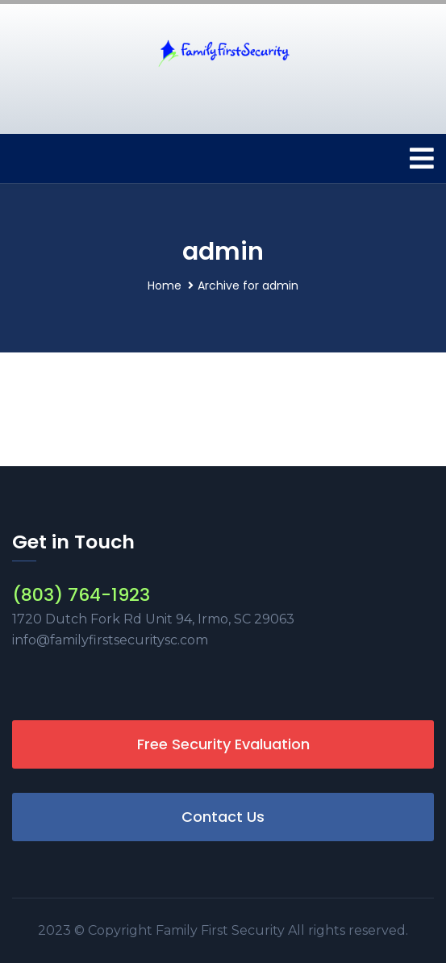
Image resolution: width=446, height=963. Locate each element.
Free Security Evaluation (223, 744)
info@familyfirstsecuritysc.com (110, 640)
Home (164, 285)
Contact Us (223, 817)
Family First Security (222, 930)
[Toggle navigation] (422, 158)
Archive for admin (248, 285)
